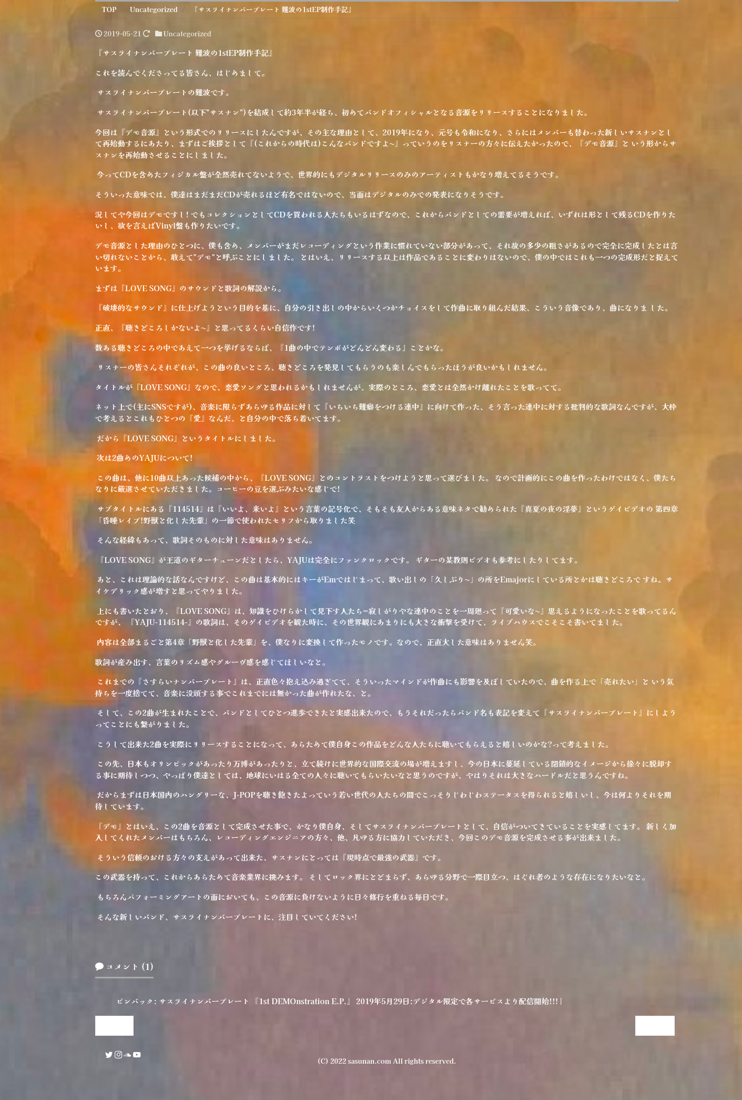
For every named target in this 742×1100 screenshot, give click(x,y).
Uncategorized (187, 33)
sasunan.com (369, 1061)
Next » (655, 1025)
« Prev (114, 1025)
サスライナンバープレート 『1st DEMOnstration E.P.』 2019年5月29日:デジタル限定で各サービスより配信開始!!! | (360, 1000)
